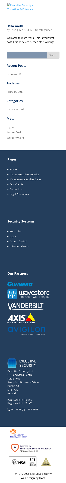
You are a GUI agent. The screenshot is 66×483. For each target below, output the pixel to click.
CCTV (13, 236)
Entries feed (14, 132)
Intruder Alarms (19, 246)
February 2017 (15, 91)
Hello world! (15, 26)
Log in (10, 127)
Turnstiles (16, 231)
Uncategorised (43, 30)
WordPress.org (15, 138)
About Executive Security (24, 174)
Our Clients (16, 184)
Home (13, 169)
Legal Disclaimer (19, 194)
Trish (13, 30)
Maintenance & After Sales (25, 179)
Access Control (18, 241)
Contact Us (16, 189)
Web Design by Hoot (33, 478)
